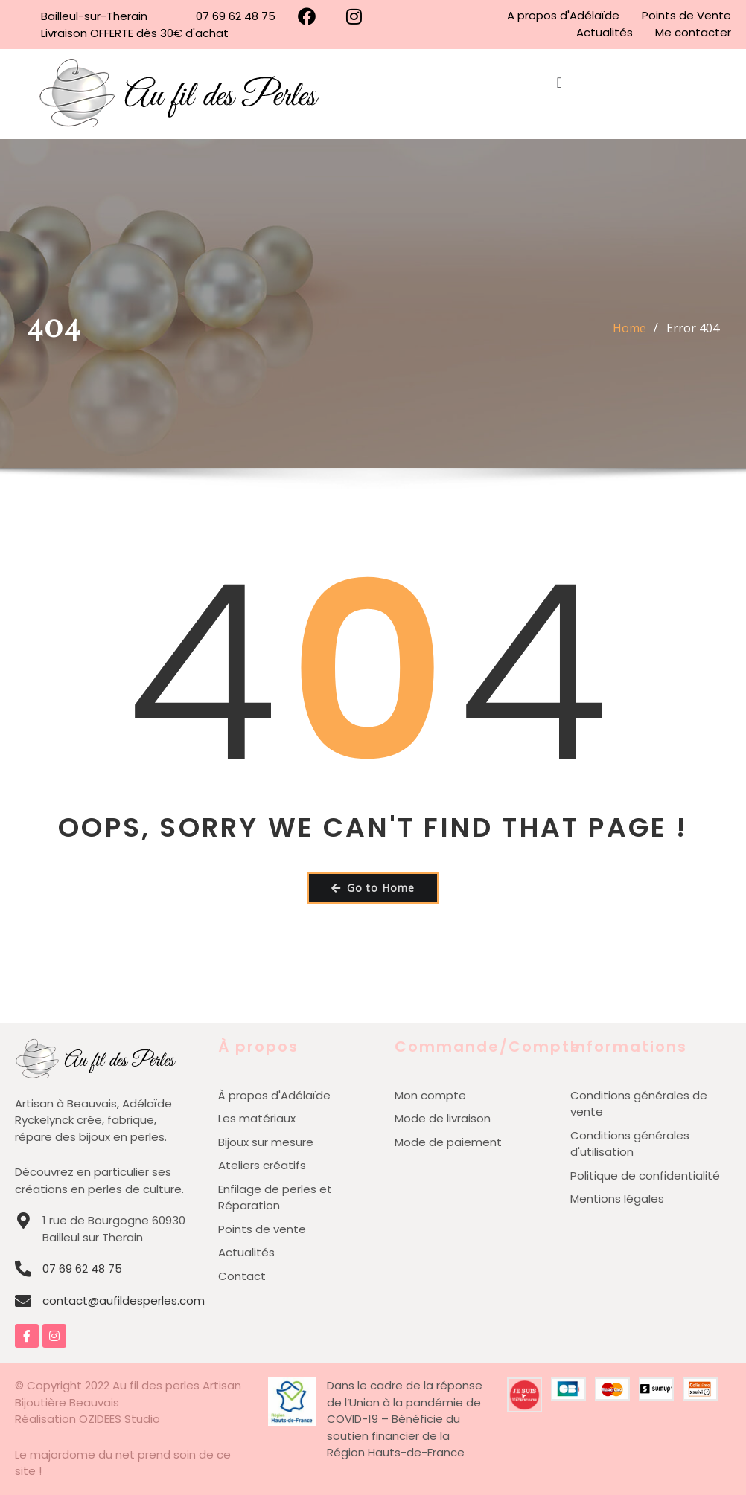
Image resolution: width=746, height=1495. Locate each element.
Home (629, 328)
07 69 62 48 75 (82, 1268)
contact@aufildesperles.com (123, 1300)
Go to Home (373, 888)
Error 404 (692, 328)
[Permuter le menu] (559, 94)
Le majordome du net (75, 1454)
